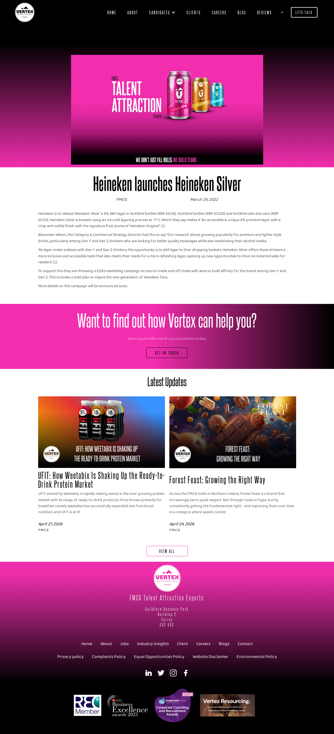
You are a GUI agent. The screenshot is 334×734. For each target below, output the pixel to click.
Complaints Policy (109, 656)
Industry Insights (153, 643)
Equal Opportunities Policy (159, 656)
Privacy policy (70, 656)
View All (167, 551)
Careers (219, 12)
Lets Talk (304, 12)
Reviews (264, 12)
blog (242, 12)
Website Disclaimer (210, 656)
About (132, 12)
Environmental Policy (257, 656)
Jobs (124, 643)
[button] (162, 12)
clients (194, 12)
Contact (245, 643)
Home (111, 12)
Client (182, 643)
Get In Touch (167, 352)
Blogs (224, 643)
